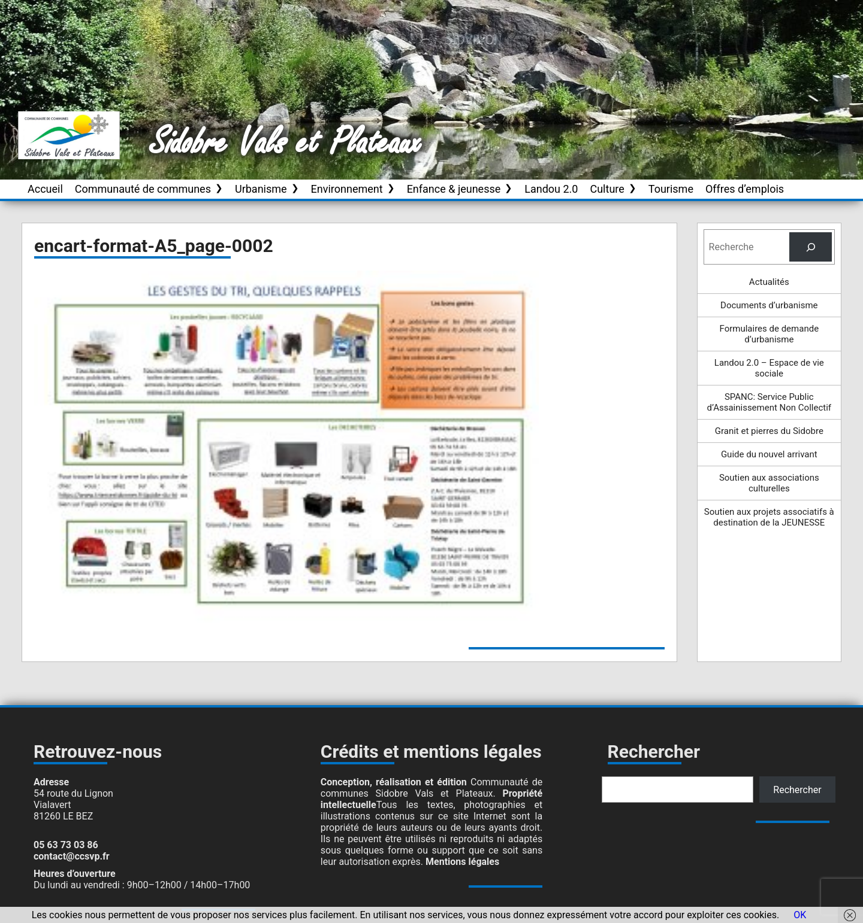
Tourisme (670, 189)
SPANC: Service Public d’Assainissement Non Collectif (769, 402)
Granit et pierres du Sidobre (769, 431)
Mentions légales (462, 861)
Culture (607, 189)
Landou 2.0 (551, 189)
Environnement (347, 189)
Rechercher (797, 790)
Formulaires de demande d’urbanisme (769, 334)
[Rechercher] (810, 247)
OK (799, 915)
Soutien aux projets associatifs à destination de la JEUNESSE (769, 517)
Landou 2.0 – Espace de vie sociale (769, 368)
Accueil (45, 189)
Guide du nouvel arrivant (769, 454)
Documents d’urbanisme (768, 305)
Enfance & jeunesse (454, 189)
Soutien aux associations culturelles (769, 483)
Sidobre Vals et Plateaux (286, 143)
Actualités (769, 282)
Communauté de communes (143, 189)
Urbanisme (261, 189)
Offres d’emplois (744, 189)
